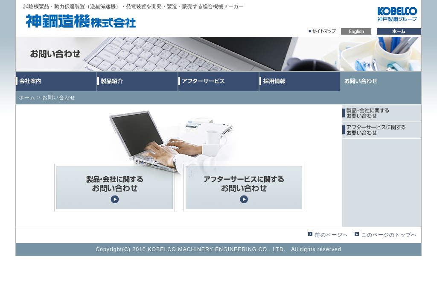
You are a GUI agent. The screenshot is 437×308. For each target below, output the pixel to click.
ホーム (27, 98)
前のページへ (331, 235)
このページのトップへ (389, 235)
